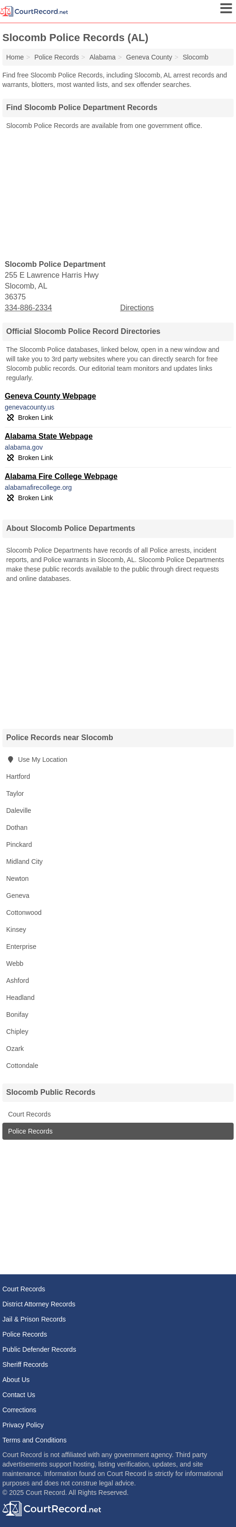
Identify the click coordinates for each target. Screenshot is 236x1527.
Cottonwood (24, 912)
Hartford (18, 776)
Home (15, 57)
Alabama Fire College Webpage (61, 476)
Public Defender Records (39, 1349)
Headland (20, 997)
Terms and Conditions (34, 1440)
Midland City (24, 861)
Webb (14, 963)
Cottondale (22, 1065)
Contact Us (18, 1395)
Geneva (17, 895)
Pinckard (19, 844)
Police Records (29, 1131)
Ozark (15, 1048)
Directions (137, 308)
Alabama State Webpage (49, 436)
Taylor (15, 793)
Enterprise (21, 946)
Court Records (28, 1114)
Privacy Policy (23, 1425)
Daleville (18, 810)
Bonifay (17, 1014)
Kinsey (16, 929)
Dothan (16, 827)
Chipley (17, 1031)
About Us (16, 1379)
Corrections (19, 1410)
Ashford (17, 980)
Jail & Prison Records (34, 1319)
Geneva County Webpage (50, 396)
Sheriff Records (25, 1364)
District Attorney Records (38, 1304)
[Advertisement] (118, 194)
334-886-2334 (28, 308)
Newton (17, 878)
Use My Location (36, 759)
